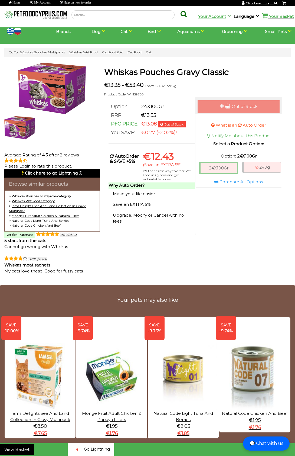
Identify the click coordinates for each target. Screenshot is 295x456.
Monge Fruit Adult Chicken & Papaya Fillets (45, 216)
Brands (63, 31)
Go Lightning (91, 449)
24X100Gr (218, 168)
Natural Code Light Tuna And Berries (40, 221)
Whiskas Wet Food (83, 52)
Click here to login (262, 3)
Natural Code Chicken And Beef (36, 225)
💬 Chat (266, 443)
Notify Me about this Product (238, 135)
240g (262, 167)
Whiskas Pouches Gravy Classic (166, 72)
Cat (149, 52)
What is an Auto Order (238, 125)
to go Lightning (51, 173)
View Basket (17, 449)
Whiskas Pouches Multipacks (42, 52)
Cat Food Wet (112, 52)
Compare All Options (238, 181)
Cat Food (134, 52)
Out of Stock (238, 106)
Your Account (212, 16)
